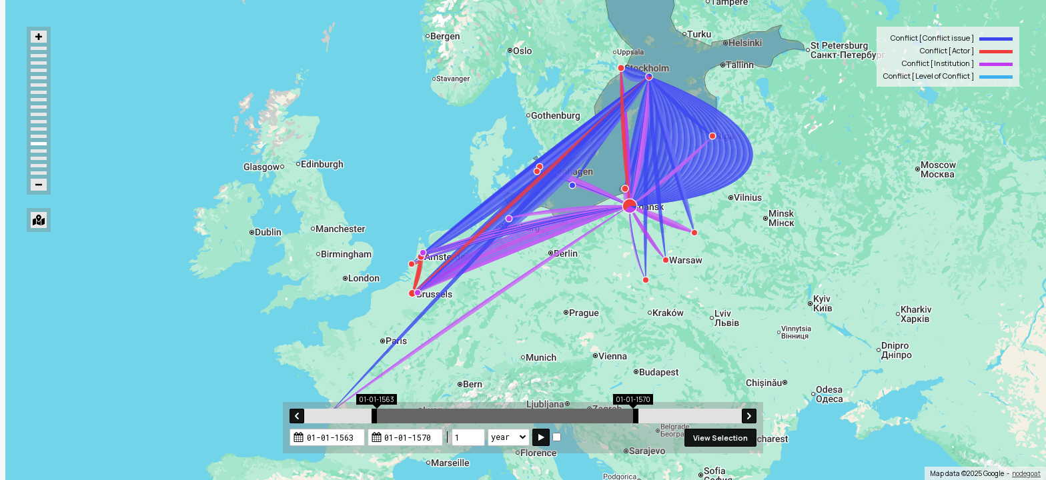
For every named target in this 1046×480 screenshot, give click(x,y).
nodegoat (1026, 473)
